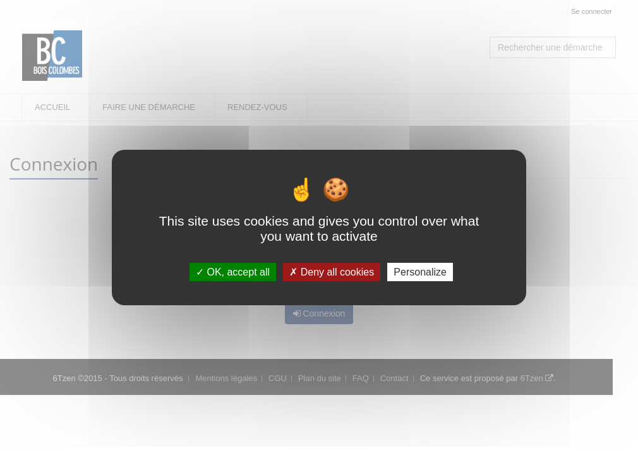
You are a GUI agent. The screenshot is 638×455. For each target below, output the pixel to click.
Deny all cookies (331, 272)
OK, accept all (233, 272)
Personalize (420, 272)
